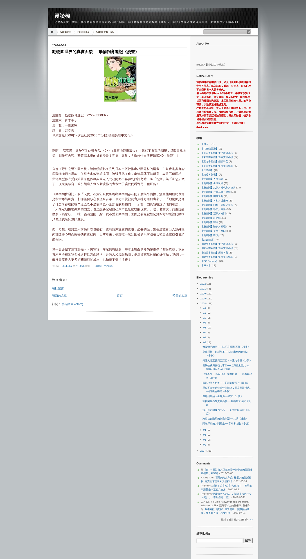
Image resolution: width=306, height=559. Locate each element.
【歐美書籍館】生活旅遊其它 (217, 243)
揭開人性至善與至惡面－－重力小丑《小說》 (227, 360)
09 (205, 322)
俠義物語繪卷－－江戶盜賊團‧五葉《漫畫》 (226, 346)
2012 (203, 283)
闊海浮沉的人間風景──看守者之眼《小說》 (226, 423)
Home (53, 31)
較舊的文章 (180, 295)
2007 (203, 450)
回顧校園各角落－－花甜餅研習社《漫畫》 (226, 382)
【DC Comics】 (209, 261)
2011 (203, 288)
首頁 (120, 295)
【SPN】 (206, 265)
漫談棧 (62, 16)
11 (205, 312)
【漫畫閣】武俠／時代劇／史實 (218, 187)
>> (251, 519)
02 (205, 439)
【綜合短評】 (208, 239)
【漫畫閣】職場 (209, 222)
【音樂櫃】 (207, 170)
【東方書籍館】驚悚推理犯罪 (217, 166)
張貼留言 (58, 288)
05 (205, 342)
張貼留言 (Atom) (72, 304)
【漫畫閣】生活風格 (102, 266)
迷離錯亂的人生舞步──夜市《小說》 (222, 396)
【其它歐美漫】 (209, 148)
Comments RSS (105, 31)
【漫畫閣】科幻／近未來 (214, 200)
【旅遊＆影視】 (209, 174)
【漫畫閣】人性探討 (212, 178)
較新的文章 (59, 295)
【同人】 (206, 144)
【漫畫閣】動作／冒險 (213, 209)
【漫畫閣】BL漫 (210, 235)
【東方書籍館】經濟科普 (214, 161)
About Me (65, 31)
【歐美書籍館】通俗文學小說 (217, 248)
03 (205, 434)
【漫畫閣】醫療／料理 (213, 226)
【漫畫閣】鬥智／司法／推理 (217, 205)
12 (205, 307)
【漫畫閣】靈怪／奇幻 (213, 230)
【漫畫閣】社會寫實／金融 (216, 191)
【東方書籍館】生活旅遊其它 (217, 153)
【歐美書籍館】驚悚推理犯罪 (217, 257)
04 (205, 429)
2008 (203, 303)
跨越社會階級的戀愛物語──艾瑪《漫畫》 (225, 418)
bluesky (67, 266)
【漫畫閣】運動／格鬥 (213, 213)
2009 (203, 298)
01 (205, 444)
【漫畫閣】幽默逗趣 (212, 196)
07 (205, 332)
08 (205, 327)
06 (205, 337)
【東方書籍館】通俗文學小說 (217, 157)
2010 (203, 293)
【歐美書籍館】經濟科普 (214, 252)
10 (205, 317)
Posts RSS (83, 31)
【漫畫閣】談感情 (211, 218)
